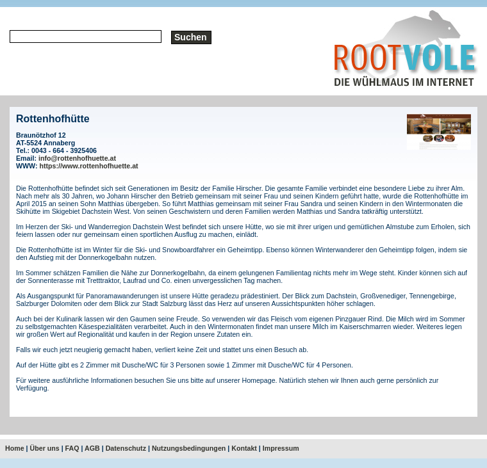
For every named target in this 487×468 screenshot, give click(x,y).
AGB (92, 448)
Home (14, 448)
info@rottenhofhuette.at (77, 158)
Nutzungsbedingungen (189, 448)
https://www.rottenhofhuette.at (89, 166)
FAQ (72, 448)
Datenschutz (126, 448)
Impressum (281, 448)
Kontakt (244, 448)
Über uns (45, 448)
